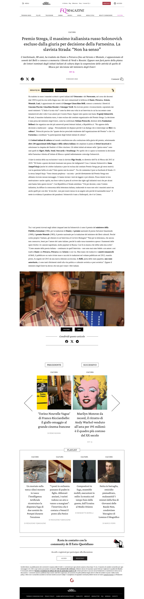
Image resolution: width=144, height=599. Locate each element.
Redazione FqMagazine (36, 520)
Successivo (90, 364)
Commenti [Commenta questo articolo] (117, 79)
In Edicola (65, 3)
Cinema (60, 15)
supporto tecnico (109, 572)
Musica (70, 15)
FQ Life (38, 15)
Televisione (49, 15)
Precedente (54, 364)
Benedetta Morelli (85, 510)
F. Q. (73, 72)
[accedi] (118, 3)
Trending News (26, 15)
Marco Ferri (110, 520)
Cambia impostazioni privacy (65, 593)
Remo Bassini (55, 436)
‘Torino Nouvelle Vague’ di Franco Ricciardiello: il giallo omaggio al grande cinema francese (54, 421)
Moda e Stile (90, 15)
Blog (70, 3)
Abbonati (106, 3)
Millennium (75, 3)
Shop (80, 3)
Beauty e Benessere (105, 15)
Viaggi (79, 15)
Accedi (64, 555)
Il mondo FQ (87, 3)
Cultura (120, 15)
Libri (79, 329)
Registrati (80, 555)
